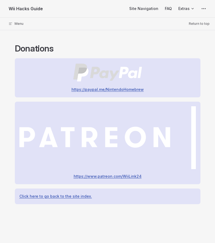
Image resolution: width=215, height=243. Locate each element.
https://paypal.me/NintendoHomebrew (107, 89)
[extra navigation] (204, 8)
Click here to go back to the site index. (55, 196)
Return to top (199, 24)
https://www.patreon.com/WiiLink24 (108, 176)
